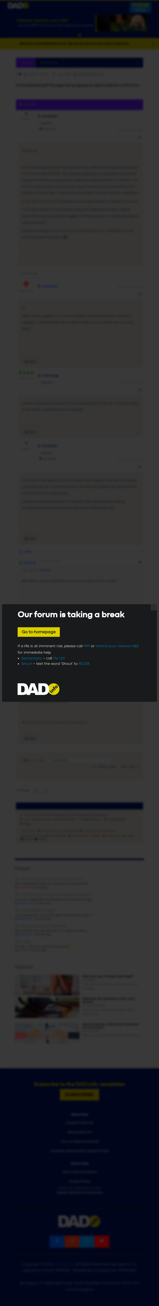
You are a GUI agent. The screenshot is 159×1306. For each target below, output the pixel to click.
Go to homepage (39, 632)
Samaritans (31, 658)
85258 (84, 664)
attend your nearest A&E (117, 646)
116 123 (59, 658)
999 (87, 646)
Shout (26, 664)
